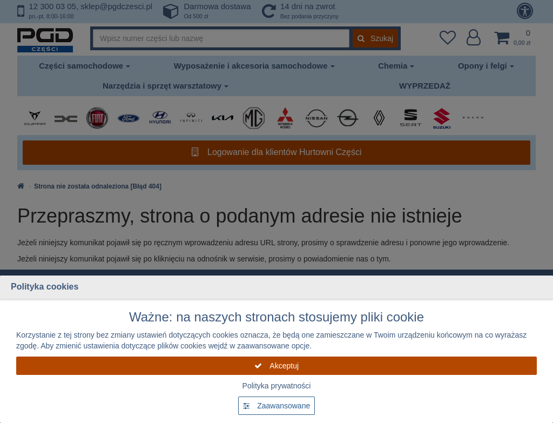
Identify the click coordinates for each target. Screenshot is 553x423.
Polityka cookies (44, 286)
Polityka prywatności (276, 385)
